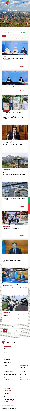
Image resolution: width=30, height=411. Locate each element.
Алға (17, 333)
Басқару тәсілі (6, 392)
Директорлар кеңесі (7, 349)
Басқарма (5, 351)
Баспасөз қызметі (5, 13)
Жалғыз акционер (7, 359)
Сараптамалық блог (5, 25)
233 (25, 327)
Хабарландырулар (7, 388)
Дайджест (4, 23)
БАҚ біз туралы (4, 21)
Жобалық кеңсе (6, 368)
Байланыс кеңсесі (7, 370)
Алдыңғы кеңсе (6, 372)
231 (16, 327)
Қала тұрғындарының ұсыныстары (10, 374)
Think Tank (5, 367)
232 (20, 327)
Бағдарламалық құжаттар (8, 371)
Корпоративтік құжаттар (8, 360)
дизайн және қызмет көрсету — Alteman (7, 405)
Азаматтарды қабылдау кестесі (9, 358)
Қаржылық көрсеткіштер (8, 362)
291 (12, 333)
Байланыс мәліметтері (24, 379)
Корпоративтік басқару (8, 353)
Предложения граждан (8, 375)
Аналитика (4, 18)
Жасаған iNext (4, 404)
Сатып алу (5, 385)
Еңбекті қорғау (6, 393)
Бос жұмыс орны (6, 379)
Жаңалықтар (4, 14)
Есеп (4, 355)
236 (14, 330)
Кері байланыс (22, 380)
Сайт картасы (22, 382)
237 (19, 330)
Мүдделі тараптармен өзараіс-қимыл (10, 396)
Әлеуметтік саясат (7, 394)
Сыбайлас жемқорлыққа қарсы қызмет (11, 356)
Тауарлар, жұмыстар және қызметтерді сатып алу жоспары (14, 387)
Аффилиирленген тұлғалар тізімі (9, 363)
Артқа (5, 327)
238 (23, 330)
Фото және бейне (5, 19)
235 (9, 330)
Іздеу (23, 32)
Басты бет (4, 12)
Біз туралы (5, 348)
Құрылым (5, 352)
